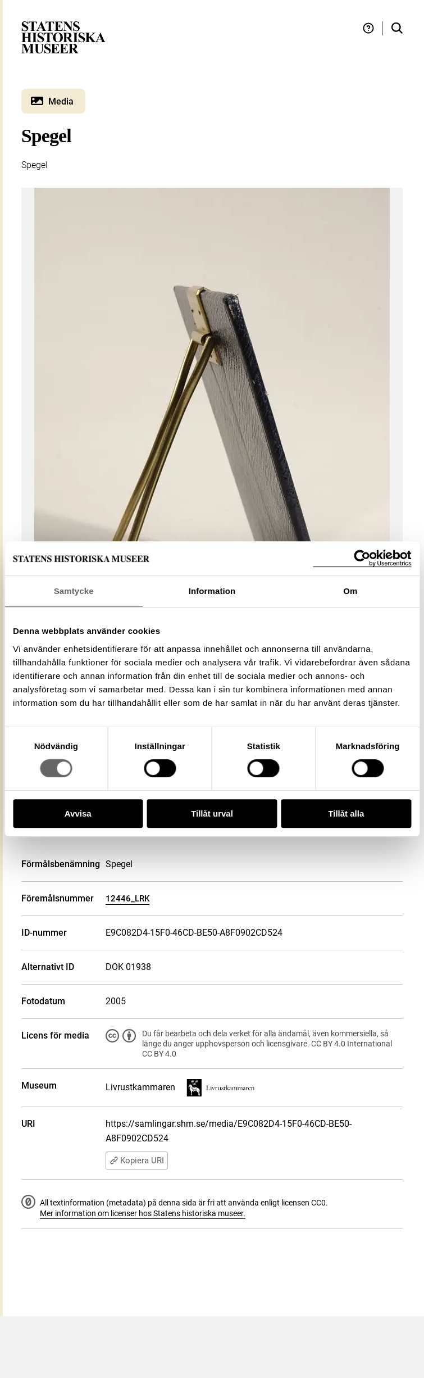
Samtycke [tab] (74, 591)
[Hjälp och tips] (368, 28)
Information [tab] (212, 591)
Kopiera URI (137, 1160)
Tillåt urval (212, 813)
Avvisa (78, 813)
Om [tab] (350, 591)
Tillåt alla (346, 813)
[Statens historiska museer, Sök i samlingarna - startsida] (63, 36)
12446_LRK (127, 899)
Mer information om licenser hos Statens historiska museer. (142, 1213)
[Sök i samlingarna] (397, 28)
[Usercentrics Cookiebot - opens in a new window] (362, 558)
